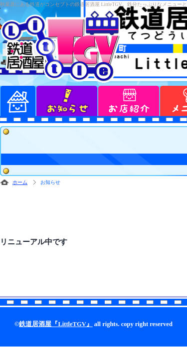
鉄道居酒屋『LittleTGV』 (55, 324)
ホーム (19, 182)
